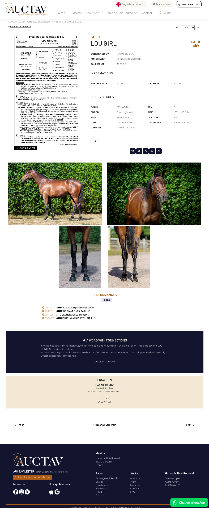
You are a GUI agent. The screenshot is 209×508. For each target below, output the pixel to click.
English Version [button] (130, 4)
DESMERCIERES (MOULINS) (65, 315)
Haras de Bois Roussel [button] (121, 13)
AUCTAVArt (172, 485)
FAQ (132, 491)
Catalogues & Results (107, 478)
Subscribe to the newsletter (32, 477)
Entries (99, 481)
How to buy (102, 485)
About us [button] (93, 13)
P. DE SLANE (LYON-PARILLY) (66, 311)
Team (133, 481)
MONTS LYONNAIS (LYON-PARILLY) (69, 318)
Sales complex (173, 478)
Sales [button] (62, 13)
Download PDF (25, 148)
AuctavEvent (172, 481)
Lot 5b (19, 425)
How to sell (102, 488)
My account (162, 4)
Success (76, 13)
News (99, 491)
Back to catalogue (19, 27)
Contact (147, 13)
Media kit (135, 485)
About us (135, 478)
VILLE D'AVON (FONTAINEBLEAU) (68, 308)
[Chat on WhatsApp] (189, 502)
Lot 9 (190, 425)
